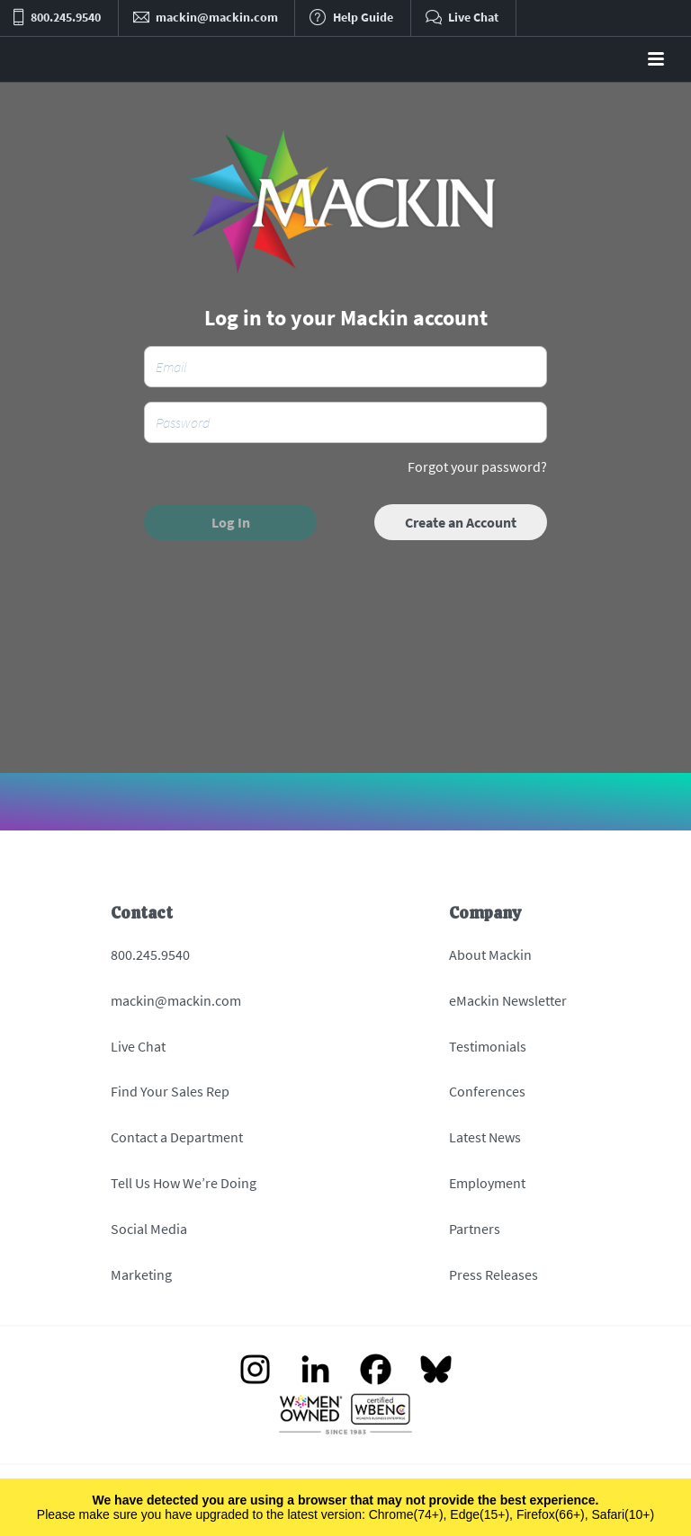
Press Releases (493, 1274)
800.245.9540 (150, 954)
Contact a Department (177, 1137)
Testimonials (487, 1046)
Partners (474, 1229)
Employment (487, 1183)
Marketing (141, 1274)
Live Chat (138, 1046)
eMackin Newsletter (508, 1000)
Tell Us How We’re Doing (183, 1183)
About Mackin (490, 954)
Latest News (485, 1137)
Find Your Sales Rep (170, 1091)
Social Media (149, 1229)
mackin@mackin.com (176, 1000)
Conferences (487, 1091)
